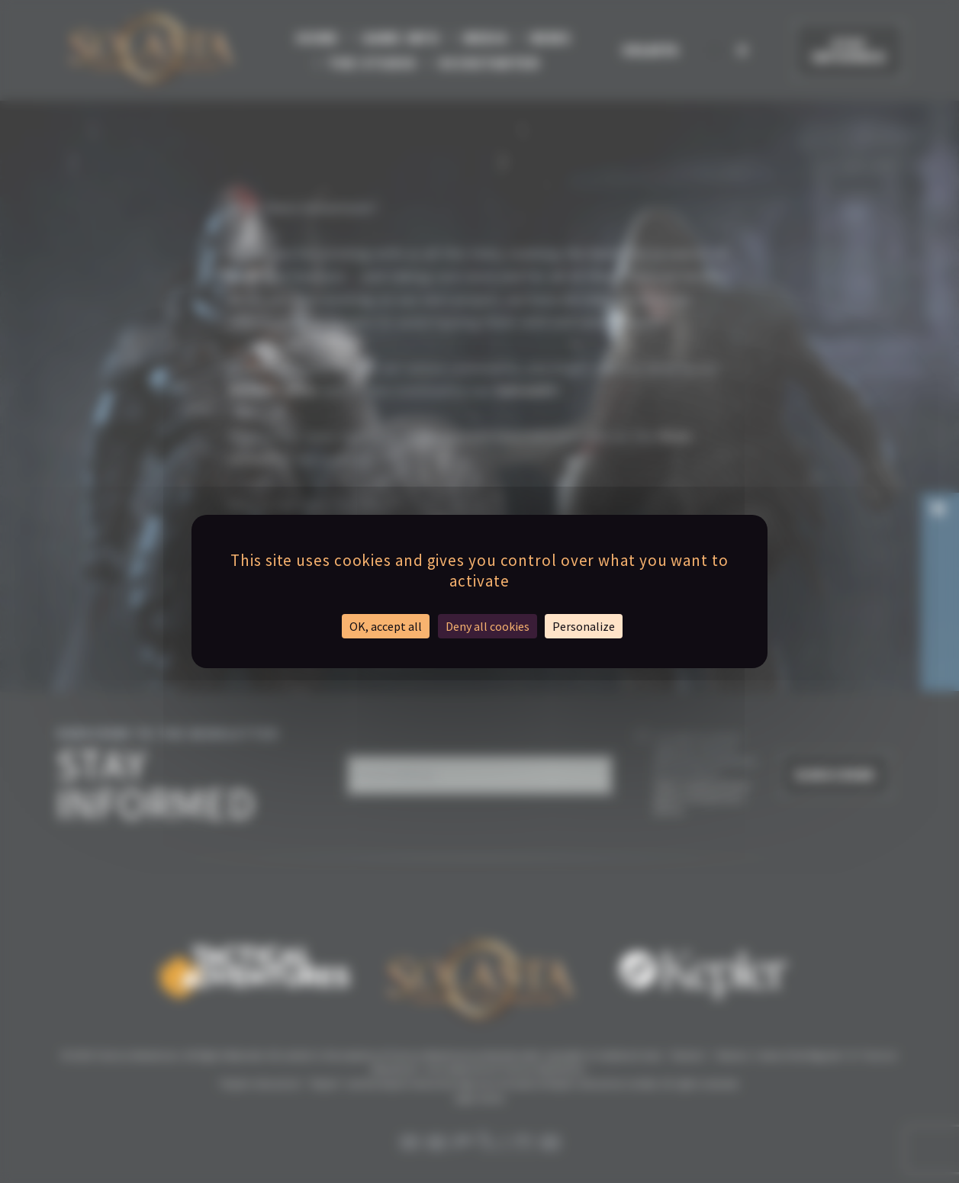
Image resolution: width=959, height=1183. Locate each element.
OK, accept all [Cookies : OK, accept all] (385, 626)
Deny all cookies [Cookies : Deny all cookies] (487, 626)
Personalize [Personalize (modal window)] (583, 626)
